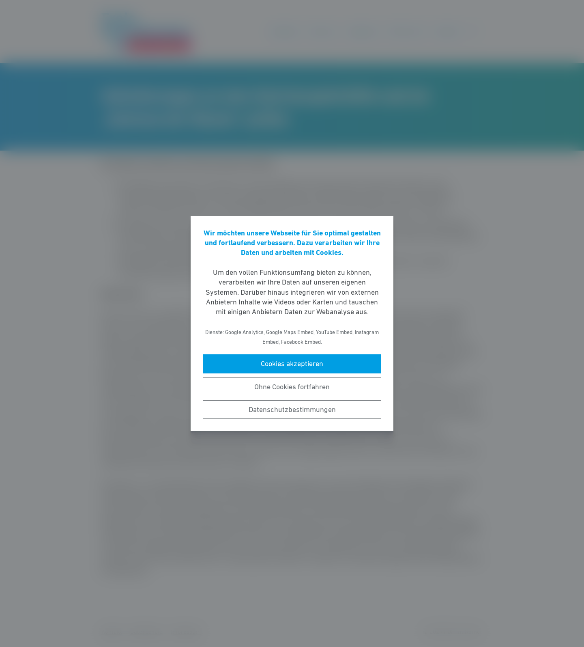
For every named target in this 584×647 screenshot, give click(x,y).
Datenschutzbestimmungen (292, 409)
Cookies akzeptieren (292, 363)
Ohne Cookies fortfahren (292, 386)
